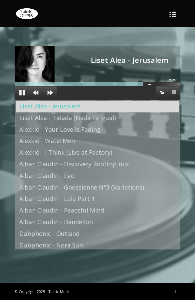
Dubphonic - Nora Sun (51, 245)
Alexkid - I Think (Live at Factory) (65, 152)
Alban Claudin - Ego (47, 176)
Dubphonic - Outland (49, 233)
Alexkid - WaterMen (47, 141)
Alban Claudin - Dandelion (56, 222)
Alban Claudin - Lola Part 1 (57, 199)
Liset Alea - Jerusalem (50, 106)
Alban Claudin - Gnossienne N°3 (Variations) (81, 187)
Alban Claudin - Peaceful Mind (61, 210)
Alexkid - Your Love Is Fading (59, 129)
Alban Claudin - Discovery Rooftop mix (74, 164)
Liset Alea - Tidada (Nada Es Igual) (67, 118)
